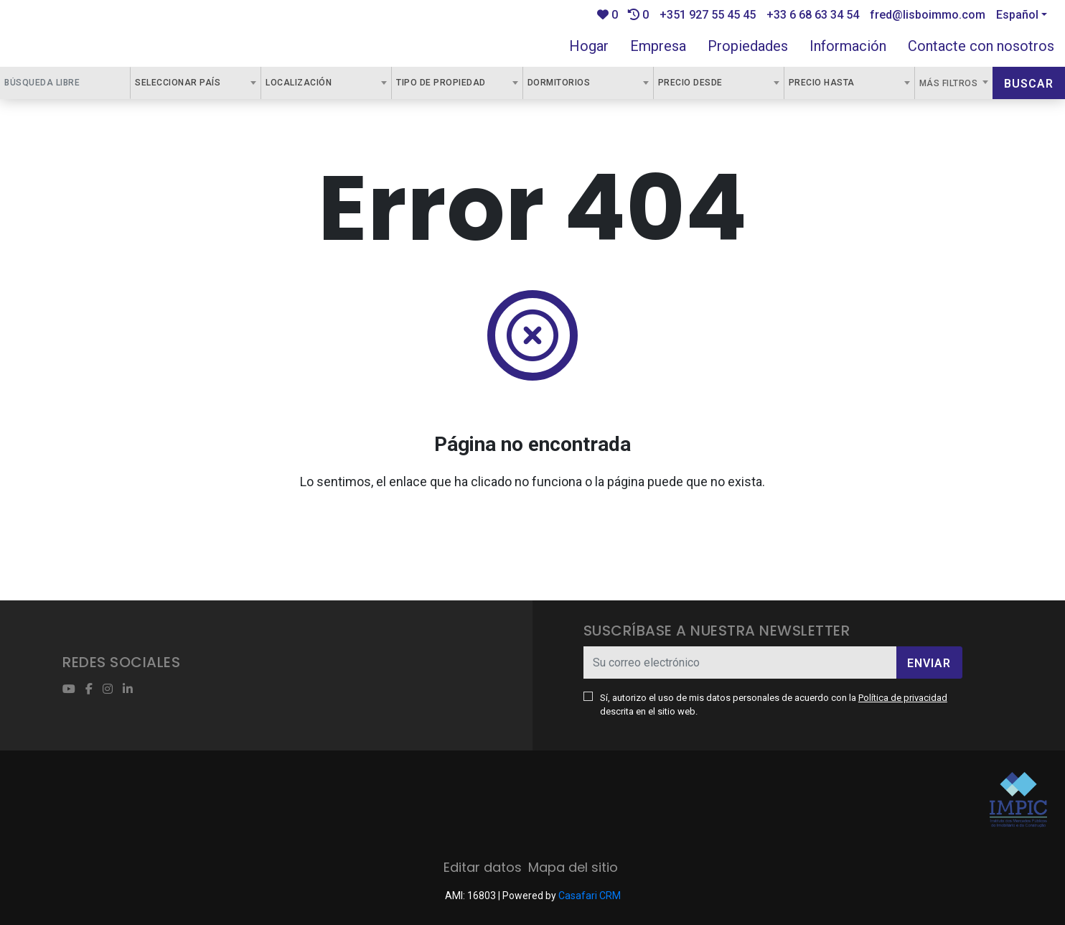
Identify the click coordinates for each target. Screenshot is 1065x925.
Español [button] (1017, 15)
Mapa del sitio (573, 867)
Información (848, 46)
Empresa (658, 46)
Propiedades (748, 46)
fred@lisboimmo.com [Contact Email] (927, 15)
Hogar (589, 46)
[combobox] (196, 83)
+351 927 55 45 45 (708, 15)
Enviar (929, 663)
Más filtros (949, 83)
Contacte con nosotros (981, 46)
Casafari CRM (589, 895)
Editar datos (483, 867)
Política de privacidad (902, 697)
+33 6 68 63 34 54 (812, 15)
